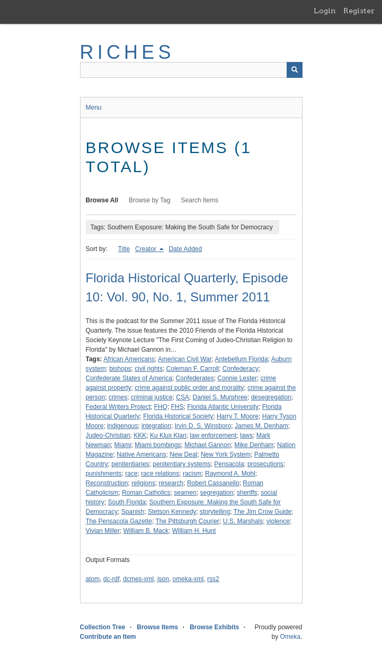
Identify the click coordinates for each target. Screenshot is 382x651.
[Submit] (295, 70)
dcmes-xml (138, 579)
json (163, 579)
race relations (160, 473)
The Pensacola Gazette (119, 521)
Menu (94, 107)
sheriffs (247, 492)
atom (93, 579)
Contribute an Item (108, 636)
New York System (226, 454)
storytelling (215, 511)
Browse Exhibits (214, 627)
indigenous (122, 426)
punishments (104, 473)
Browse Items (157, 627)
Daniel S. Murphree (220, 397)
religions (143, 483)
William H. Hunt (194, 530)
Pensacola (229, 464)
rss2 (213, 579)
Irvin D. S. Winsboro (203, 426)
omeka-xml (188, 579)
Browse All (102, 200)
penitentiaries (130, 464)
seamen (185, 492)
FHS (177, 407)
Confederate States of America (129, 378)
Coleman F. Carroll (192, 368)
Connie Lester (237, 378)
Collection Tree (103, 627)
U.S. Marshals (243, 521)
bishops (120, 368)
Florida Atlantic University (223, 407)
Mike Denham (253, 445)
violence (278, 521)
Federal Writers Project (118, 407)
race (131, 473)
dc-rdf (111, 579)
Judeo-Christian (108, 435)
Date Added (185, 249)
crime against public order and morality (189, 387)
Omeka (290, 636)
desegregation (271, 397)
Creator (146, 249)
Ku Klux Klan (168, 435)
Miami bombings (158, 445)
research (171, 483)
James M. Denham (261, 426)
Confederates (195, 378)
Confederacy (241, 368)
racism (192, 473)
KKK (140, 435)
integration (156, 426)
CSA (182, 397)
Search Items (200, 200)
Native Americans (141, 454)
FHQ (160, 407)
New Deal (183, 454)
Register (359, 10)
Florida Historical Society (178, 416)
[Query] (191, 70)
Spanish (132, 511)
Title (124, 249)
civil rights (149, 368)
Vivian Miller (103, 530)
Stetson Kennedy (172, 511)
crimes (118, 397)
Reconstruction (107, 483)
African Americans (129, 359)
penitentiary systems (181, 464)
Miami (122, 445)
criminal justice (152, 397)
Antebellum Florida (241, 359)
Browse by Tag (150, 200)
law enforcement (213, 435)
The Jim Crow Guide (262, 511)
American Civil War (185, 359)
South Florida (127, 502)
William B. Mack (145, 530)
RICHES (127, 52)
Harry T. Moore (238, 416)
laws (246, 435)
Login (325, 10)
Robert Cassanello (213, 483)
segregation (217, 492)
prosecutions (265, 464)
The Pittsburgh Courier (187, 521)
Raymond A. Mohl (230, 473)
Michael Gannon (207, 445)
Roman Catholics (146, 492)
